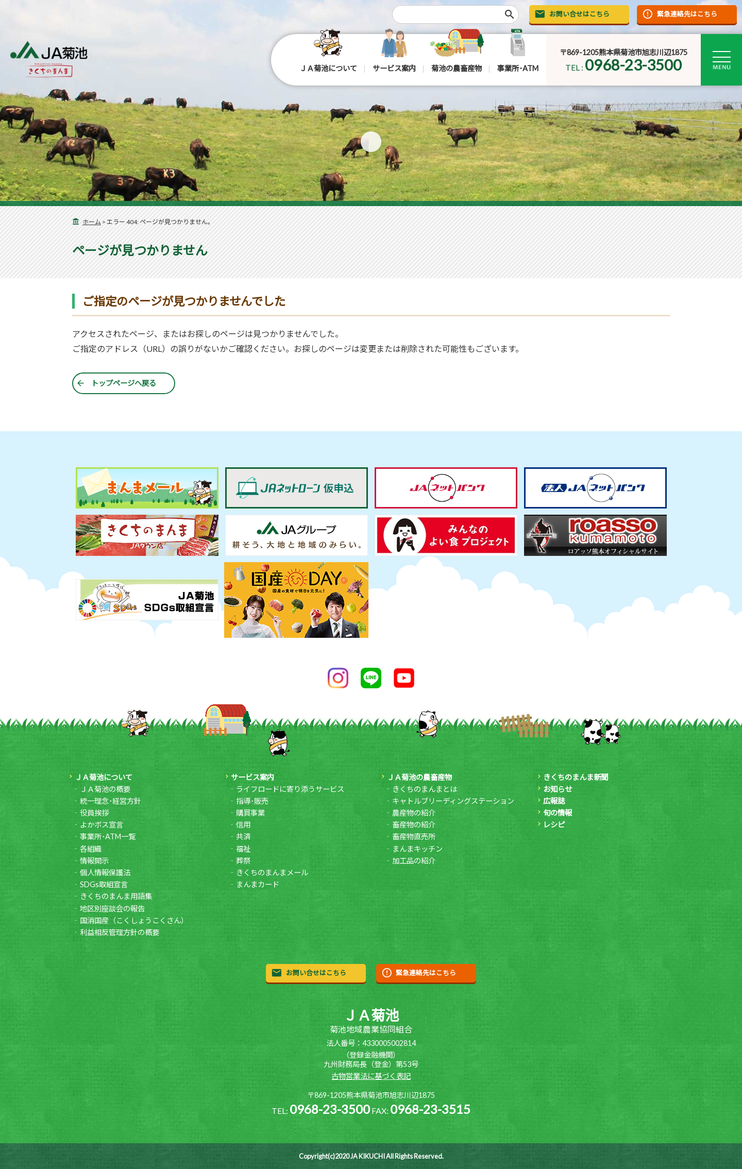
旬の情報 (557, 812)
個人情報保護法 (105, 872)
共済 (243, 836)
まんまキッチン (417, 848)
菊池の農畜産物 (456, 68)
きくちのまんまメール (272, 872)
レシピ (554, 824)
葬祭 (243, 860)
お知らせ (557, 789)
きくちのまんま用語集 (116, 896)
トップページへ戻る (123, 383)
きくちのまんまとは (424, 789)
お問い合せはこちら (579, 14)
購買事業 (250, 812)
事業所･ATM (517, 68)
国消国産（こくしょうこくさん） (134, 920)
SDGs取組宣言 (104, 884)
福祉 (243, 848)
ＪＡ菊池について (328, 68)
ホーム (91, 222)
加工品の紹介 (413, 860)
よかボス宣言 (101, 824)
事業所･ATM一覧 (108, 836)
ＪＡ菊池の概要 (105, 789)
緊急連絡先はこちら (687, 14)
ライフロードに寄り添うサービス (290, 789)
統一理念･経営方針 (110, 801)
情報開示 (94, 860)
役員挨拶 (94, 812)
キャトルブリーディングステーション (453, 801)
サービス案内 (394, 68)
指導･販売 (252, 801)
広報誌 (554, 801)
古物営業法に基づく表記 (371, 1076)
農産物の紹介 (413, 812)
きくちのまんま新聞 (575, 777)
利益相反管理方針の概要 (119, 932)
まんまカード (257, 884)
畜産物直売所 (413, 836)
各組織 (91, 848)
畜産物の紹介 (413, 824)
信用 (243, 824)
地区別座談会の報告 (112, 908)
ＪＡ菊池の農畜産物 (419, 777)
